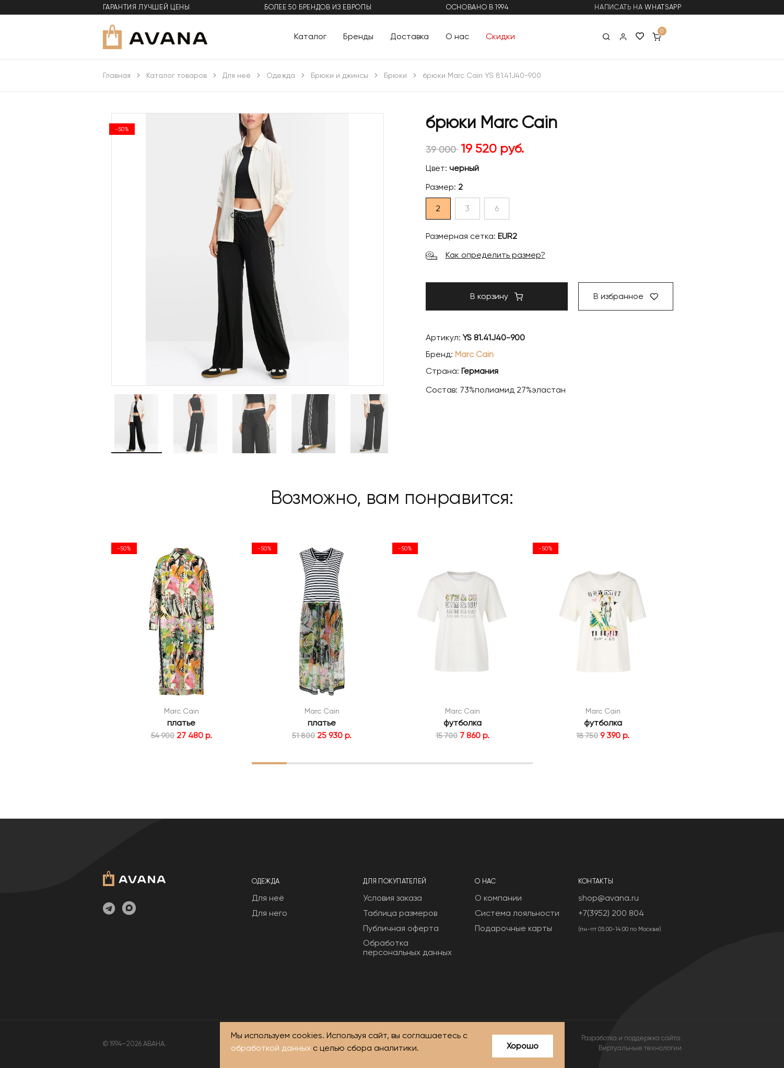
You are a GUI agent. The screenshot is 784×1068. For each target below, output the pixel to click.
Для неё (237, 75)
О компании (498, 898)
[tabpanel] (181, 639)
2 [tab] (304, 762)
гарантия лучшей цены (146, 7)
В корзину (496, 296)
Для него (269, 913)
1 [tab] (269, 762)
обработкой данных (271, 1048)
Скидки (500, 36)
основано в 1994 (477, 7)
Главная (117, 75)
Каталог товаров (176, 75)
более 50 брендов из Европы (317, 7)
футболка (462, 723)
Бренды (358, 36)
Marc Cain (474, 354)
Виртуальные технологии (640, 1048)
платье (181, 723)
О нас (457, 36)
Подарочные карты (513, 928)
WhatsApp (663, 7)
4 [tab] (374, 762)
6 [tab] (444, 762)
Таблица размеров (400, 913)
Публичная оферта (401, 928)
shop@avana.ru (608, 898)
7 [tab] (479, 762)
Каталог (310, 36)
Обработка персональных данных (407, 947)
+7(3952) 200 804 (611, 913)
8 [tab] (514, 762)
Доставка (409, 36)
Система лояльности (517, 913)
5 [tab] (409, 762)
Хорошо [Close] (523, 1046)
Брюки (395, 75)
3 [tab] (339, 762)
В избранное (625, 296)
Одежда (280, 75)
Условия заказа (392, 898)
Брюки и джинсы (339, 75)
